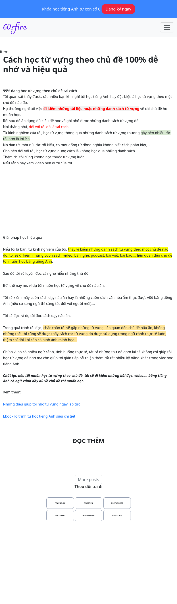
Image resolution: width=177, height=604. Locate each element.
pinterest (60, 515)
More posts (88, 479)
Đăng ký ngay (118, 9)
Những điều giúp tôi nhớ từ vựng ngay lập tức (41, 404)
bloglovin (88, 515)
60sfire (14, 27)
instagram (117, 503)
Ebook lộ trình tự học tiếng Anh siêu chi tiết (39, 416)
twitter (88, 503)
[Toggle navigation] (167, 27)
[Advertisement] (88, 560)
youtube (117, 515)
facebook (60, 503)
